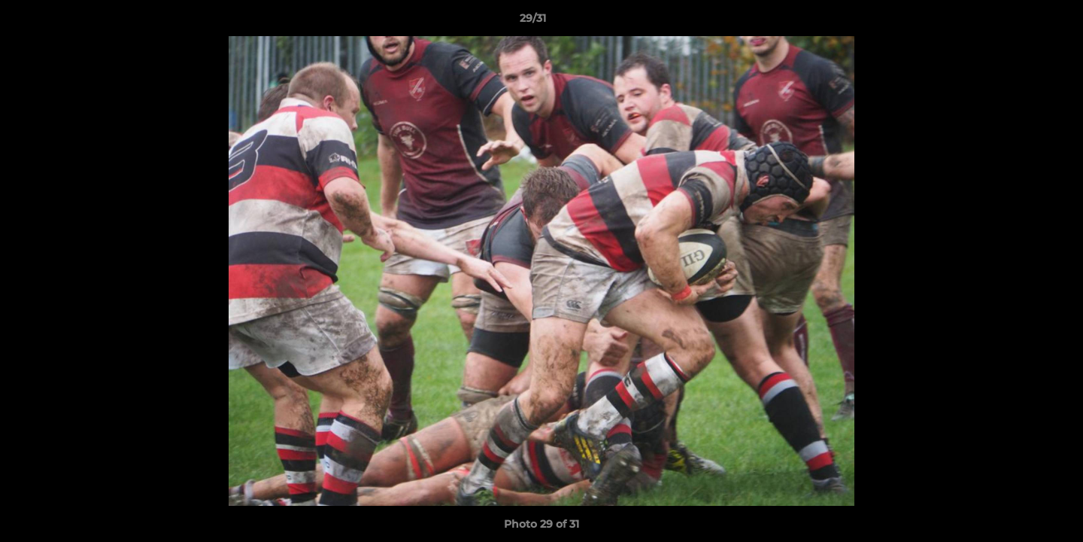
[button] (1020, 22)
